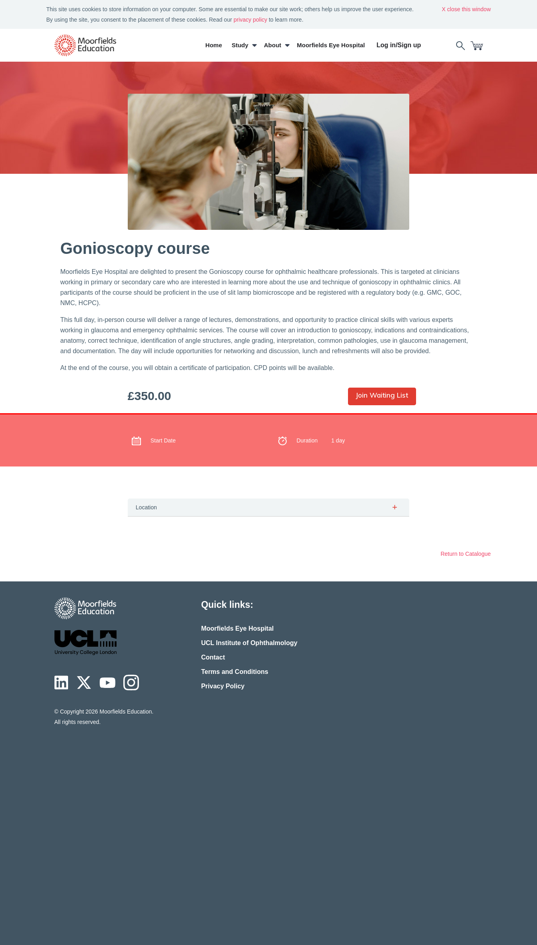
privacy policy (250, 19)
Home (213, 45)
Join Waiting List (382, 395)
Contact (213, 657)
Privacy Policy (223, 686)
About (272, 45)
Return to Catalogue (465, 554)
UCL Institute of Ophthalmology (249, 642)
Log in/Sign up (398, 45)
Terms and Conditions (234, 671)
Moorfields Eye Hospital (331, 45)
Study (239, 45)
